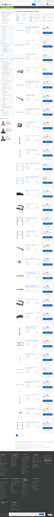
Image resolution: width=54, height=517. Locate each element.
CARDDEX (36, 43)
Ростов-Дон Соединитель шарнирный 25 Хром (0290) (32, 313)
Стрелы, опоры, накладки (25, 462)
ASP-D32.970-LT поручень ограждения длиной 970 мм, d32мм (32, 245)
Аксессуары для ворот (14, 466)
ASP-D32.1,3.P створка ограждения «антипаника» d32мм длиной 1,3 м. (32, 340)
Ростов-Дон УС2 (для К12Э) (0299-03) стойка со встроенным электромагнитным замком (32, 327)
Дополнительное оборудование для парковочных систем (35, 465)
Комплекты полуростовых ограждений (6, 16)
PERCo (36, 70)
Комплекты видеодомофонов (36, 481)
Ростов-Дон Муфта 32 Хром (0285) (32, 203)
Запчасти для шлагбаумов (25, 471)
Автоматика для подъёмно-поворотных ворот (4, 463)
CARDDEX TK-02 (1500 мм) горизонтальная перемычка (30, 54)
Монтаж (20, 1)
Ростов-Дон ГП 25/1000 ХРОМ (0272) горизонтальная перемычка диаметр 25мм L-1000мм (32, 82)
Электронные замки (3, 486)
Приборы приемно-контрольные (25, 485)
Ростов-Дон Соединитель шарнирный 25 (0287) (32, 190)
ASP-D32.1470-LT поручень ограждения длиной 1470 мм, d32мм (32, 95)
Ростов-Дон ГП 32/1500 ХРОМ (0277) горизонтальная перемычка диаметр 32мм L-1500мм (32, 109)
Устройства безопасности (4, 469)
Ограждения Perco (4, 21)
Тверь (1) (1, 1)
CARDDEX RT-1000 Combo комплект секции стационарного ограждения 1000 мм (32, 177)
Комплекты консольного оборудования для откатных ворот (15, 457)
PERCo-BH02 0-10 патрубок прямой (32, 67)
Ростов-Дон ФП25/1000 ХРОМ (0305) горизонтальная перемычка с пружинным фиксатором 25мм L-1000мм (33, 273)
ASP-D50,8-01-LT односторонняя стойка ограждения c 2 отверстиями (33, 354)
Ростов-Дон (37, 31)
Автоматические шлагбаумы (26, 456)
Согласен (41, 514)
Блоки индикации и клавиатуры (24, 490)
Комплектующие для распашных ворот (14, 462)
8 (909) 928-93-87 (48, 461)
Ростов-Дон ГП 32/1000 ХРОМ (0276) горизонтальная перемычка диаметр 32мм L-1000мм (32, 382)
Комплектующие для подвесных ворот (14, 464)
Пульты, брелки (2, 466)
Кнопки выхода (2, 490)
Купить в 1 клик (47, 35)
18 (21, 435)
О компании (7, 1)
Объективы (12, 487)
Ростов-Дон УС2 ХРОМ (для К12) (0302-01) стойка (32, 395)
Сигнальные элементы (25, 467)
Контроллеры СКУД (3, 489)
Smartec (36, 371)
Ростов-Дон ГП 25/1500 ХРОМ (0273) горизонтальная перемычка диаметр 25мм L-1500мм (32, 27)
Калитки (1, 481)
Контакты (29, 1)
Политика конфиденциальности (49, 463)
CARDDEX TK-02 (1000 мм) (30, 40)
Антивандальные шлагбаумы (26, 458)
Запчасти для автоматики (4, 475)
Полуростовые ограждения (6, 13)
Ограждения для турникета (4, 482)
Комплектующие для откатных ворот (14, 460)
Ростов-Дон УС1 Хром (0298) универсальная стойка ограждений (32, 150)
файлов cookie (35, 514)
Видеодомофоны (34, 482)
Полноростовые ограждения (6, 14)
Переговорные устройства (36, 485)
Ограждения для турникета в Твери (7, 12)
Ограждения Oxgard (5, 23)
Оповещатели (24, 482)
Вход (42, 4)
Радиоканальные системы (25, 488)
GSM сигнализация (24, 487)
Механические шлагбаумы (25, 459)
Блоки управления (2, 465)
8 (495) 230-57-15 (47, 459)
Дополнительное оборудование (2, 474)
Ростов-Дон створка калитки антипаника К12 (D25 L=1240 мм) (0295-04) (32, 259)
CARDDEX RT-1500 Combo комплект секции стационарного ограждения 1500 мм (33, 164)
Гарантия (16, 1)
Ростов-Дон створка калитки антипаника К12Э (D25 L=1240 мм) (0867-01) (33, 409)
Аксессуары (12, 491)
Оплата (26, 1)
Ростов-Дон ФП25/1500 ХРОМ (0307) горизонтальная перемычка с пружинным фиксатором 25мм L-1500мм (33, 286)
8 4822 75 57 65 (40, 1)
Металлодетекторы (3, 493)
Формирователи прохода (5, 19)
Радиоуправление (2, 468)
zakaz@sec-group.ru (47, 457)
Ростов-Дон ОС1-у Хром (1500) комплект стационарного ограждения (32, 422)
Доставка (23, 1)
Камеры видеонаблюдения (15, 482)
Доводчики (1, 485)
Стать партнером (12, 1)
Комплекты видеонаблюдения (15, 481)
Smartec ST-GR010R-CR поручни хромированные (31, 368)
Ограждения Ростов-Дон (5, 20)
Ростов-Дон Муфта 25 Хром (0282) (32, 299)
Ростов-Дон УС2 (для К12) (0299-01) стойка (32, 136)
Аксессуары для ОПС (25, 495)
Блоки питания (13, 504)
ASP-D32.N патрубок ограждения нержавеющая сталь (31, 122)
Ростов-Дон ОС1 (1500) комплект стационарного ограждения (31, 218)
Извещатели (23, 481)
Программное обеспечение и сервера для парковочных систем (36, 462)
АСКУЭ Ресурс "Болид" (25, 494)
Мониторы (12, 488)
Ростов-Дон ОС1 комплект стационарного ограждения (30, 231)
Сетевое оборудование (14, 492)
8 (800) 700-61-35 (50, 1)
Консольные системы (3, 472)
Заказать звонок (39, 0)
